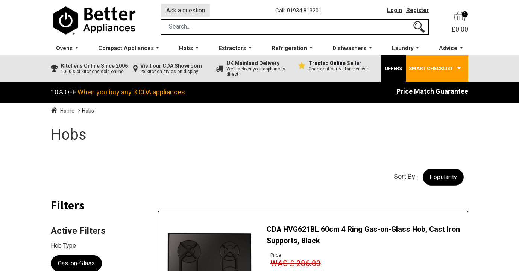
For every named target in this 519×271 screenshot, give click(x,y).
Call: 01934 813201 (299, 11)
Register (417, 11)
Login (394, 11)
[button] (443, 177)
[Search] (419, 27)
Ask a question (185, 10)
